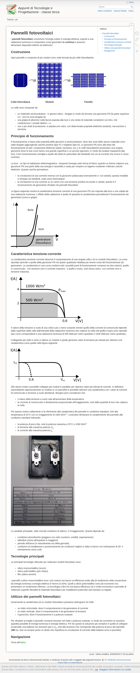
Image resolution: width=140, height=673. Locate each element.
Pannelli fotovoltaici (110, 33)
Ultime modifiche (105, 11)
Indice (131, 11)
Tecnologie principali (113, 45)
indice (23, 642)
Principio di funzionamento (115, 39)
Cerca (132, 7)
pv (16, 19)
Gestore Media (120, 11)
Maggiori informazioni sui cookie (115, 669)
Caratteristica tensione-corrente (117, 42)
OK (96, 670)
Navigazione (109, 51)
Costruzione (109, 36)
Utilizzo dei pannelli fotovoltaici (117, 48)
